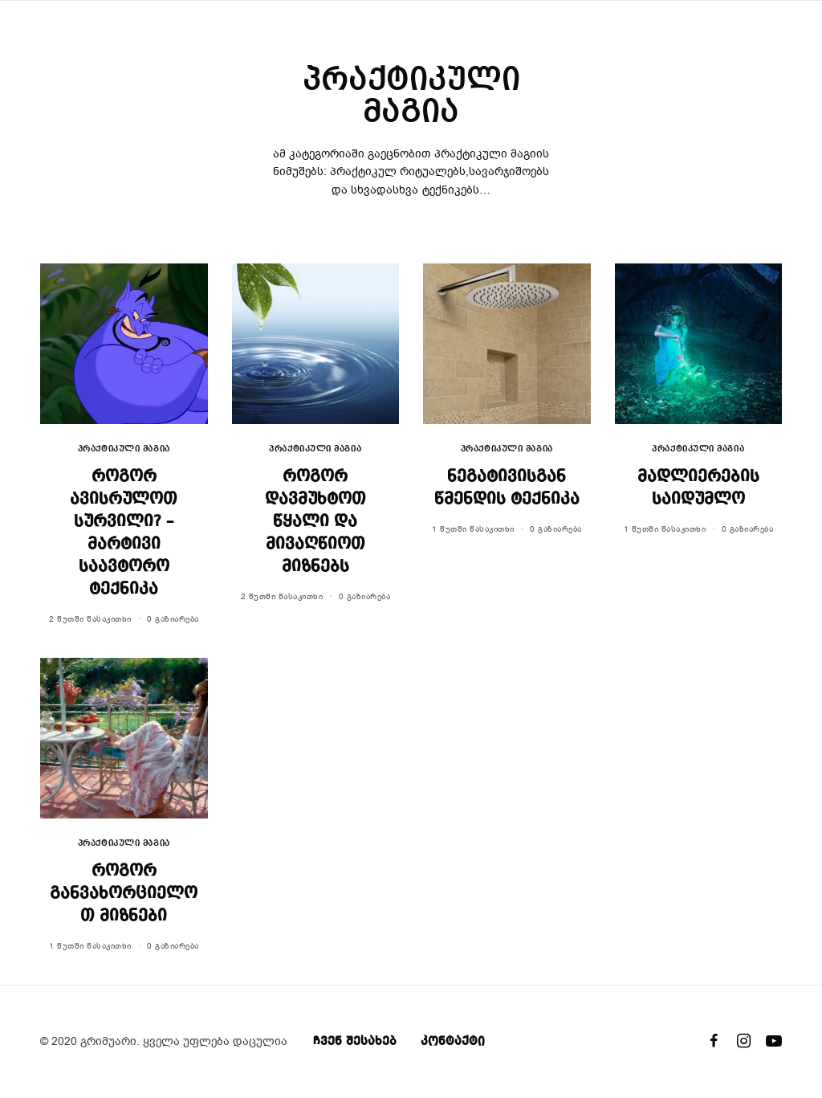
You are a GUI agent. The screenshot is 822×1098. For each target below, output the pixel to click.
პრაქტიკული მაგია (124, 449)
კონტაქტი (453, 1041)
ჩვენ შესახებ (355, 1041)
